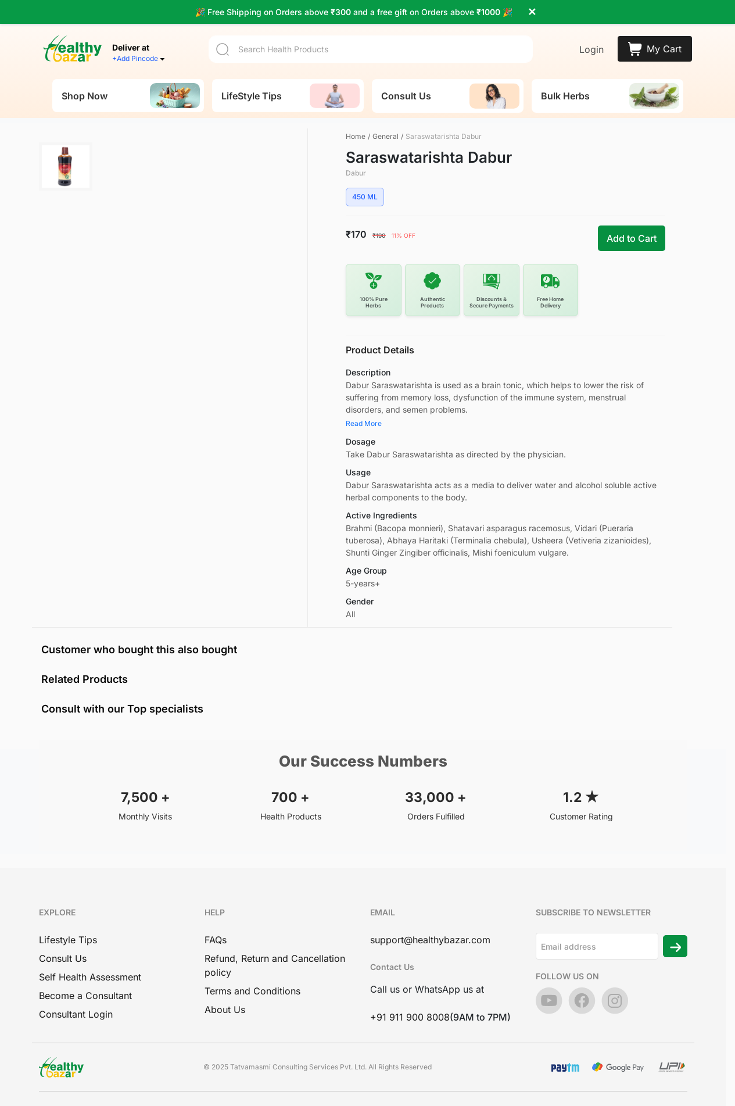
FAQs (216, 940)
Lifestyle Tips (68, 940)
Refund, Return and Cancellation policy (275, 965)
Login (591, 45)
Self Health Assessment (90, 977)
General (385, 136)
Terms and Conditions (252, 991)
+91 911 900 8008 (410, 1017)
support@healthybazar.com (430, 940)
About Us (225, 1009)
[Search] (371, 44)
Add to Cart (632, 238)
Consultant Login (76, 1014)
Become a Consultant (85, 995)
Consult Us (63, 958)
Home (355, 136)
